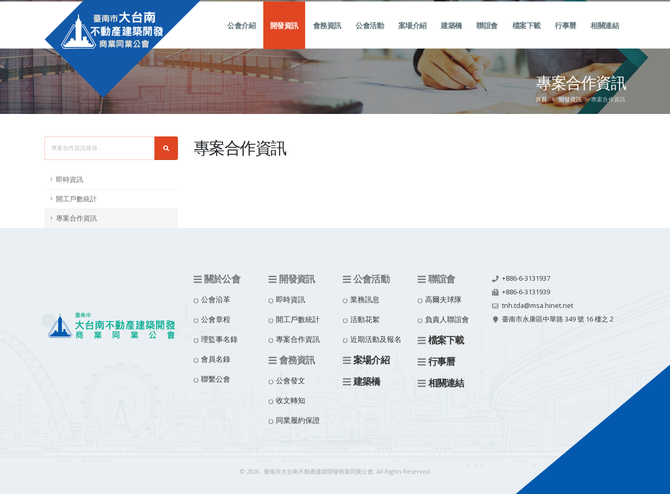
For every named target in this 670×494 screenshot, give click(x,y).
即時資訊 (69, 179)
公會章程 (215, 319)
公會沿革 (215, 299)
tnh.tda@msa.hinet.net (537, 305)
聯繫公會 (215, 379)
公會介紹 (241, 37)
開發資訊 (284, 37)
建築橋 (451, 37)
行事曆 (565, 37)
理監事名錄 (219, 339)
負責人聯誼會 (447, 319)
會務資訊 (327, 37)
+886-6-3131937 (526, 278)
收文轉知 (290, 400)
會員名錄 (215, 359)
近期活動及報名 (375, 339)
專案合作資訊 (76, 218)
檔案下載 (526, 37)
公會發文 (290, 380)
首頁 (541, 99)
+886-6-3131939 (526, 292)
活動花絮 (364, 319)
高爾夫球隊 (443, 299)
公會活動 (369, 37)
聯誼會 (487, 37)
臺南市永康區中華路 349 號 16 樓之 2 (557, 319)
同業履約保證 (298, 420)
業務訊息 (364, 299)
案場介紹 (412, 37)
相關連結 (604, 37)
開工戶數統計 (76, 198)
